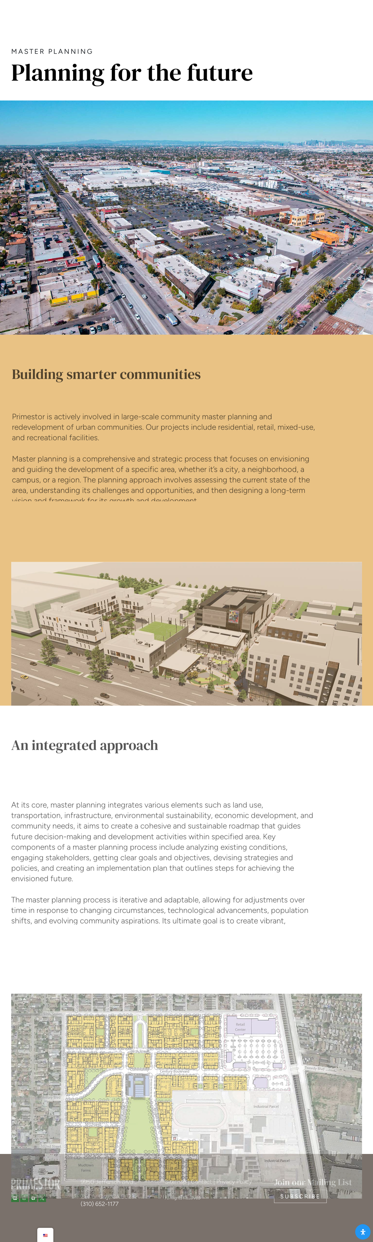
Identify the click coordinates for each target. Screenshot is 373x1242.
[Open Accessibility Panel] (363, 1232)
